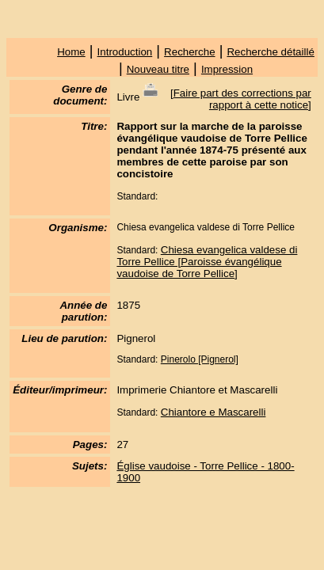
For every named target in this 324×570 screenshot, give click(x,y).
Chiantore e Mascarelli (213, 412)
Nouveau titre (158, 69)
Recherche (189, 52)
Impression (227, 69)
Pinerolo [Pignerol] (199, 359)
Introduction (125, 52)
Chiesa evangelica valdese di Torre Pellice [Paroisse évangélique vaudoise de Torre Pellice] (206, 261)
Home (71, 52)
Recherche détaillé (270, 52)
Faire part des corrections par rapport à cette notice (242, 99)
